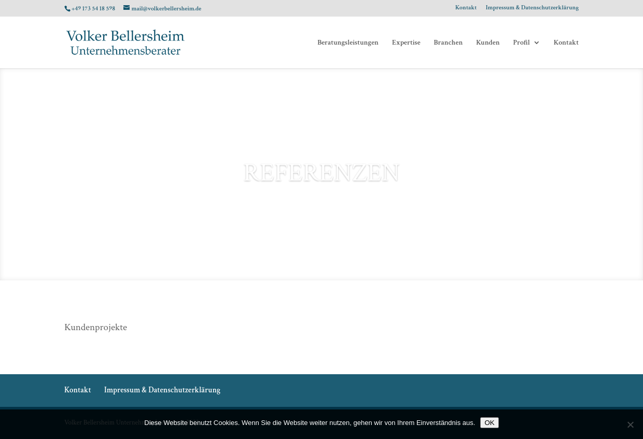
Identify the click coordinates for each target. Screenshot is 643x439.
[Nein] (630, 424)
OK (489, 423)
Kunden (487, 43)
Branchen (448, 43)
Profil (521, 43)
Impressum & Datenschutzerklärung (532, 8)
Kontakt (466, 8)
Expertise (406, 43)
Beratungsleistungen (348, 43)
